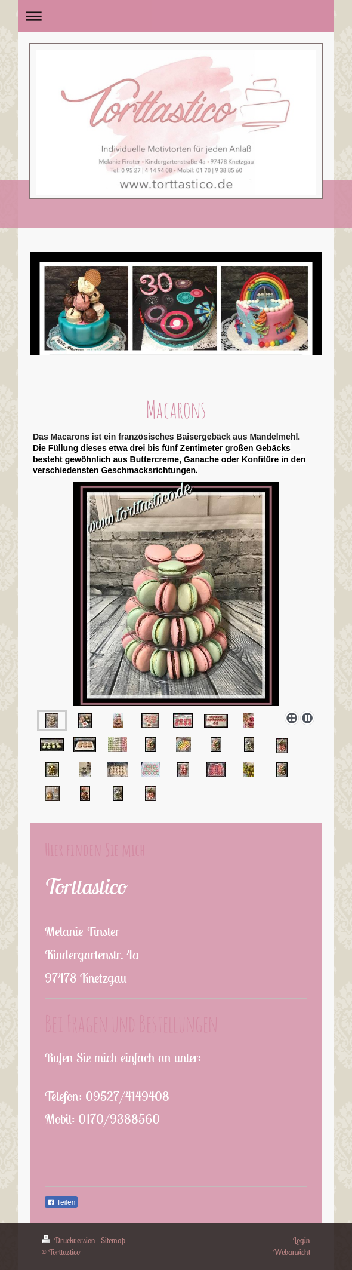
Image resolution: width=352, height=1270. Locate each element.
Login (301, 1240)
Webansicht (291, 1252)
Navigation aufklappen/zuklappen (176, 16)
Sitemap (113, 1240)
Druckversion (69, 1240)
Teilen (61, 1202)
